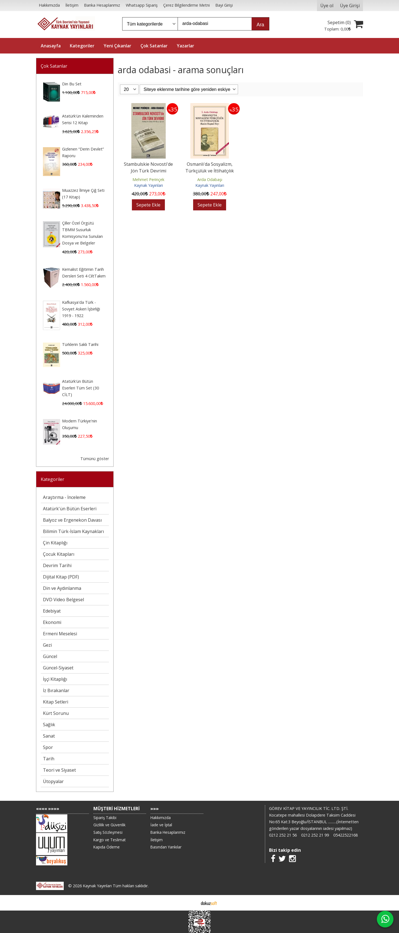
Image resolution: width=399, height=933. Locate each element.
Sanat (49, 736)
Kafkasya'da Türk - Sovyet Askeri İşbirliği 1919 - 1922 (81, 309)
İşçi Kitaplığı (55, 679)
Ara (260, 24)
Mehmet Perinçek (148, 179)
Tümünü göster (94, 458)
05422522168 (345, 835)
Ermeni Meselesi (60, 634)
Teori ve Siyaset (59, 770)
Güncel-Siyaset (58, 668)
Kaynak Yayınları (148, 185)
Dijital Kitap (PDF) (61, 577)
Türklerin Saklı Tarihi (80, 344)
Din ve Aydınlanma (62, 588)
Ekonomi (52, 622)
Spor (48, 747)
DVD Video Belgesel (63, 599)
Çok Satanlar (54, 66)
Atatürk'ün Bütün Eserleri (69, 509)
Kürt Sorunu (56, 713)
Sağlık (49, 725)
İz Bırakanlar (56, 690)
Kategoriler (52, 479)
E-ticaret (191, 903)
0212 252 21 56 (283, 835)
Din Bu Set (71, 83)
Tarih (48, 759)
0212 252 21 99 (315, 835)
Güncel (50, 656)
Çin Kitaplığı (55, 543)
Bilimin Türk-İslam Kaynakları (73, 531)
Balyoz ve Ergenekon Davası (72, 520)
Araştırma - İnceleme (64, 497)
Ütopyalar (53, 781)
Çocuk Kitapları (58, 554)
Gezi (47, 645)
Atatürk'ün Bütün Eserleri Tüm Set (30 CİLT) (80, 388)
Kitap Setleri (55, 702)
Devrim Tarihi (57, 565)
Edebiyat (52, 611)
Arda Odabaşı (209, 179)
